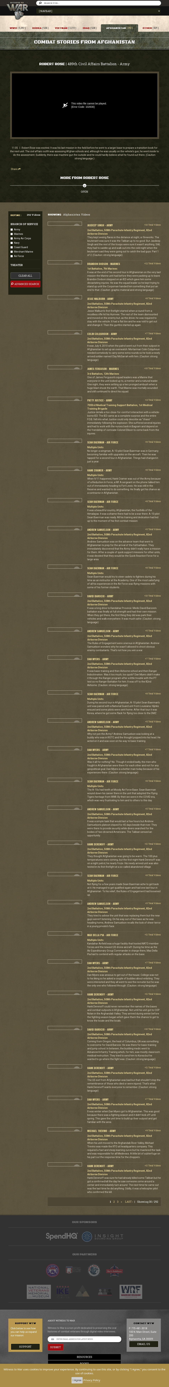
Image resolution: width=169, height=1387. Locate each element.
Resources (84, 1357)
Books (84, 1363)
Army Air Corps (22, 238)
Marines (18, 234)
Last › (129, 1201)
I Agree (77, 1380)
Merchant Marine (23, 251)
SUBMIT (55, 1347)
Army (17, 229)
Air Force (19, 256)
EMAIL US (143, 1344)
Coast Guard (21, 247)
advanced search (24, 284)
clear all (25, 275)
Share (16, 169)
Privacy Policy (91, 1380)
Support (25, 1346)
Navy (17, 242)
